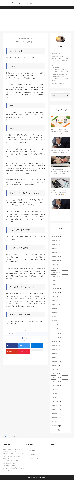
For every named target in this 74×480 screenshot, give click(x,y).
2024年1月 (55, 284)
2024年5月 (55, 268)
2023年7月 (55, 304)
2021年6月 (55, 401)
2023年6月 (55, 309)
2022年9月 (55, 341)
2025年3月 (55, 248)
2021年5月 (55, 405)
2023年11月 (55, 292)
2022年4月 (55, 361)
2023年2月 (55, 325)
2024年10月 (55, 260)
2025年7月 (55, 244)
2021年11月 (55, 381)
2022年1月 (55, 373)
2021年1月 (55, 422)
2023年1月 (55, 329)
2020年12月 (55, 426)
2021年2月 (55, 418)
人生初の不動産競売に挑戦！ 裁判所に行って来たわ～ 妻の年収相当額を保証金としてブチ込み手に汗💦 (60, 171)
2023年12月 (55, 288)
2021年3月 (55, 414)
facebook (10, 345)
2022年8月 (55, 345)
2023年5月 (55, 313)
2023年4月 (55, 317)
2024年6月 (55, 264)
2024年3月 (55, 276)
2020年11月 (55, 430)
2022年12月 (55, 333)
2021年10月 (55, 385)
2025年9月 (55, 240)
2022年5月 (55, 357)
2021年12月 (55, 377)
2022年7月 (55, 349)
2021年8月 (55, 393)
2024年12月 (55, 256)
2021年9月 (55, 389)
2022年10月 (55, 337)
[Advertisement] (37, 20)
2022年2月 (55, 369)
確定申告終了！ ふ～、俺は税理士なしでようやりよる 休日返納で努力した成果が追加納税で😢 (60, 192)
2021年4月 (55, 409)
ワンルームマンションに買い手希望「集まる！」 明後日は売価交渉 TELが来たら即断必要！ (60, 214)
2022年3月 (55, 365)
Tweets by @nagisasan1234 (55, 448)
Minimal (34, 477)
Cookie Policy (33, 450)
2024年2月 (55, 280)
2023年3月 (55, 321)
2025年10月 (55, 236)
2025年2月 (55, 252)
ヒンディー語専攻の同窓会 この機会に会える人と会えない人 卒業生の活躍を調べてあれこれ (60, 131)
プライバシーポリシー (34, 458)
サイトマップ (33, 454)
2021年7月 (55, 397)
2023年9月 (55, 296)
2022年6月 (55, 353)
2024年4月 (55, 272)
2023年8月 (55, 300)
